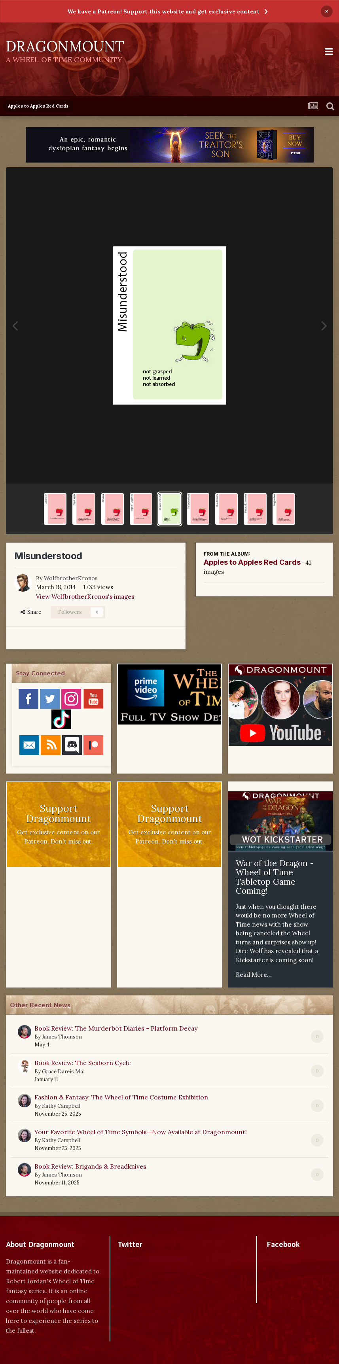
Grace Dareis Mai (63, 1071)
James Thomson (62, 1036)
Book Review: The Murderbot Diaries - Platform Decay (115, 1028)
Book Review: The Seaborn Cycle (82, 1063)
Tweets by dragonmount (152, 1258)
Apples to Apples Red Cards (252, 562)
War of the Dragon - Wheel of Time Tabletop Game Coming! (275, 877)
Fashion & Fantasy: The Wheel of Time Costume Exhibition (121, 1097)
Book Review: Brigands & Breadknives (90, 1166)
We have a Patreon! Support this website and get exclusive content (163, 11)
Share (31, 612)
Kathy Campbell (61, 1106)
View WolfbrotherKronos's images (85, 596)
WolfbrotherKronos (71, 578)
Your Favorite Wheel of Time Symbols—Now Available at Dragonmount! (140, 1132)
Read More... (254, 974)
